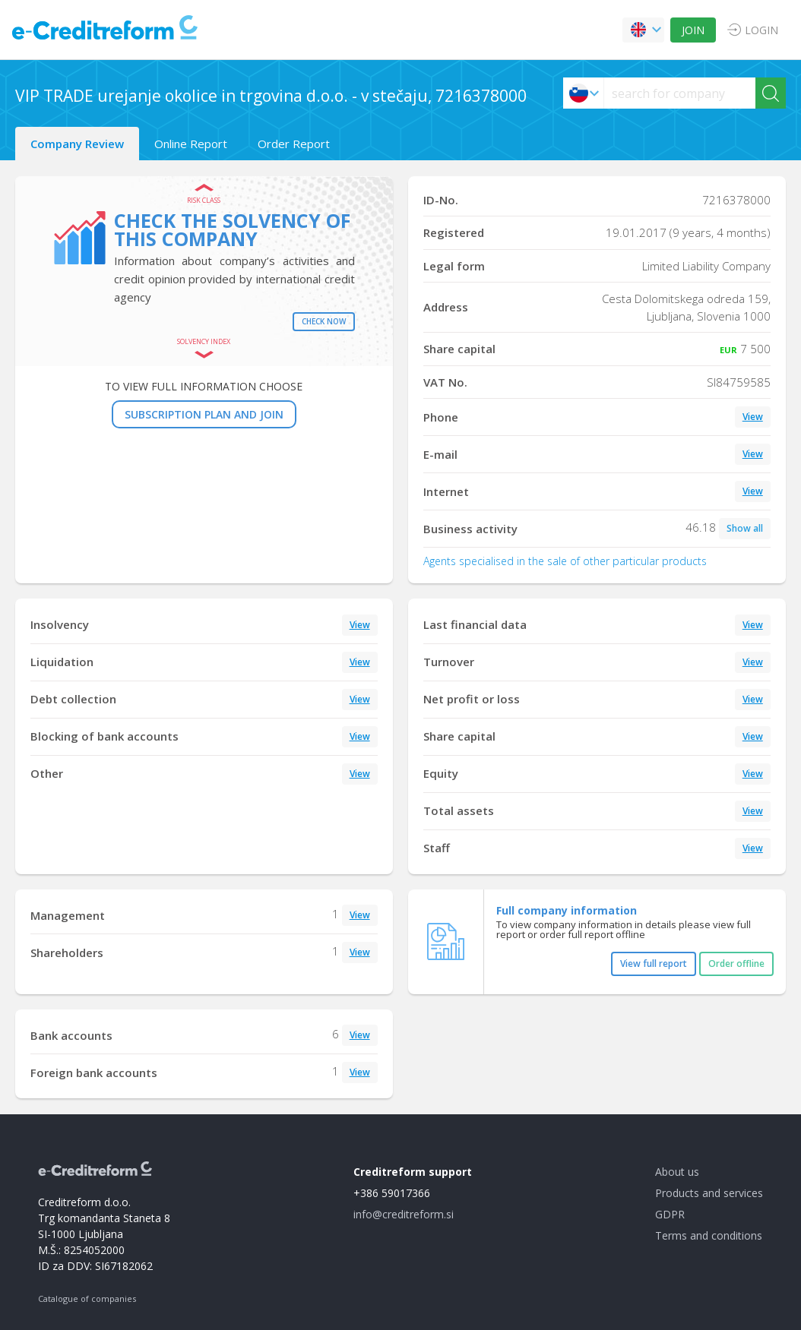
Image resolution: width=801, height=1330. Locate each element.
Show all (745, 528)
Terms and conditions (708, 1235)
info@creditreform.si (403, 1214)
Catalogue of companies (87, 1298)
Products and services (709, 1193)
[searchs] (679, 93)
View (752, 416)
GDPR (670, 1214)
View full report (653, 963)
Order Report (294, 143)
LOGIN (761, 30)
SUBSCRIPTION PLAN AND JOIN (204, 414)
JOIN (693, 30)
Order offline (736, 963)
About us (677, 1171)
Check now (324, 321)
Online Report (190, 143)
